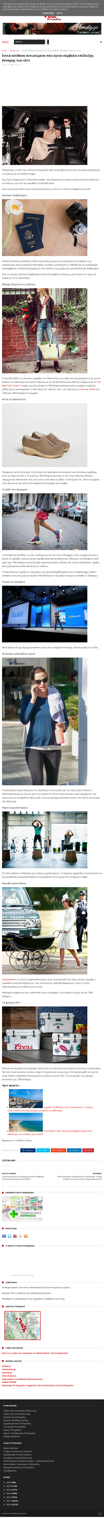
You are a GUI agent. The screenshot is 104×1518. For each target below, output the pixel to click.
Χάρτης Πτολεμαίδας (12, 1431)
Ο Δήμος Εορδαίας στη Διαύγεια (17, 1452)
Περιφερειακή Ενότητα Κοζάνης (17, 1455)
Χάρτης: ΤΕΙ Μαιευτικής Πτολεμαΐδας (19, 1434)
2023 (8, 1494)
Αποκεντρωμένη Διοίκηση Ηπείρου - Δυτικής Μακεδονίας (28, 1462)
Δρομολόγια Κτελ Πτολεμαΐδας (17, 1424)
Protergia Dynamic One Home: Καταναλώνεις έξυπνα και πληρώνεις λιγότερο (36, 1288)
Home (4, 51)
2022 (8, 1498)
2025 (8, 1487)
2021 (8, 1502)
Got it (60, 13)
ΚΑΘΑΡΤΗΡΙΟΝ (9, 1383)
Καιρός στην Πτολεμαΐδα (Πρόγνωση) (20, 1411)
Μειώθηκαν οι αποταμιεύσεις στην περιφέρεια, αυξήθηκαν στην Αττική (33, 1300)
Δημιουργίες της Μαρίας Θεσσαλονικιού (22, 1380)
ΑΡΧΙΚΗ (5, 42)
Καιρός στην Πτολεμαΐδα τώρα (16, 1415)
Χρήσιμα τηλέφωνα (11, 1437)
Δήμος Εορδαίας (10, 1449)
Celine (92, 390)
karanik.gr (7, 1373)
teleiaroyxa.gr (9, 1370)
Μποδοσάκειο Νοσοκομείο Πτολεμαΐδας (21, 1465)
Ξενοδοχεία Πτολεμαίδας (14, 1428)
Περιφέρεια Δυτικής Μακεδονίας (17, 1459)
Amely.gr (6, 1367)
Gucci (82, 390)
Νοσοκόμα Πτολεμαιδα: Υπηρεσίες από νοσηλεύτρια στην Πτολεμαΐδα (37, 1386)
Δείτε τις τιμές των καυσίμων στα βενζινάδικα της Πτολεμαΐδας (35, 1354)
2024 (8, 1491)
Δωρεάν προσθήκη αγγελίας (15, 1421)
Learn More (48, 13)
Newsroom (14, 51)
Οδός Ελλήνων (9, 1377)
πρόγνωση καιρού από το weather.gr (22, 1276)
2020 (8, 1505)
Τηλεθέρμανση (10, 1471)
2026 (8, 1483)
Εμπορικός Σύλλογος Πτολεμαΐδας (18, 1468)
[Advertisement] (52, 86)
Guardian (6, 980)
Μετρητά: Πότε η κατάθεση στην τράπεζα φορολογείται (26, 1294)
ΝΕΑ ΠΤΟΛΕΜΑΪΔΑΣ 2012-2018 (15, 1515)
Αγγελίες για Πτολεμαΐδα (14, 1418)
